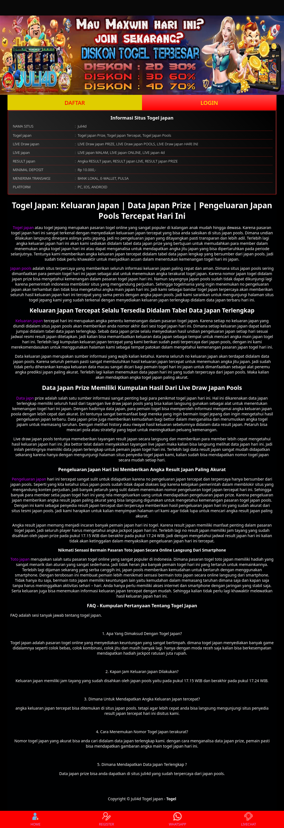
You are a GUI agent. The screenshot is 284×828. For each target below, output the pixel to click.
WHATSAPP (177, 819)
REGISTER (106, 819)
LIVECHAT (248, 819)
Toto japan (20, 559)
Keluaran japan (29, 320)
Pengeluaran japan (29, 479)
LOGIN (209, 102)
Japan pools (20, 268)
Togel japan (23, 227)
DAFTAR (75, 102)
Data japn (25, 398)
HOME (35, 819)
